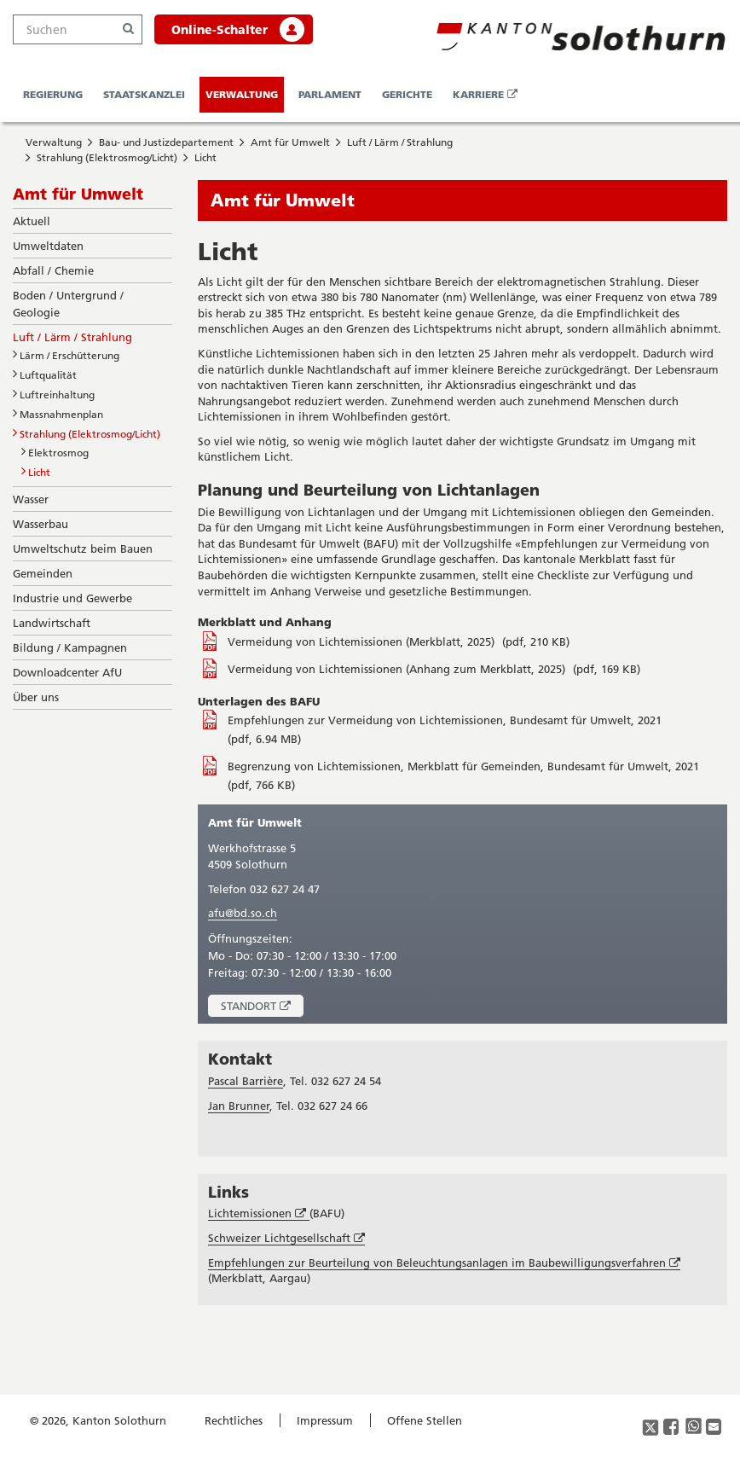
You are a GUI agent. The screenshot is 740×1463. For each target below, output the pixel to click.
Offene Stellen (424, 1420)
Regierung (53, 94)
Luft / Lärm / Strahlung (400, 142)
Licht (205, 157)
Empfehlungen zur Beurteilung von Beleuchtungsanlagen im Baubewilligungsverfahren (444, 1263)
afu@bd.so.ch (242, 913)
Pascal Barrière (245, 1081)
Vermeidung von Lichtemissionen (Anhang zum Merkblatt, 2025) (398, 669)
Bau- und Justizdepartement (166, 142)
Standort (262, 1008)
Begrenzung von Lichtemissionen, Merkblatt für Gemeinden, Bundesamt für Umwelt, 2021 (463, 766)
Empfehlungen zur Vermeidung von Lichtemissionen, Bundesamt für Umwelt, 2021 (445, 720)
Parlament (329, 94)
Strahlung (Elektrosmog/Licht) (107, 157)
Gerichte (407, 94)
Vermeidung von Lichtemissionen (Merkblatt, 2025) (363, 641)
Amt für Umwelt (290, 142)
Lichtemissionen (258, 1213)
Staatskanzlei (144, 94)
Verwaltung (241, 94)
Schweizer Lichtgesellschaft (286, 1238)
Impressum (325, 1420)
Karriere (488, 100)
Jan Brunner (238, 1105)
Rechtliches (234, 1420)
